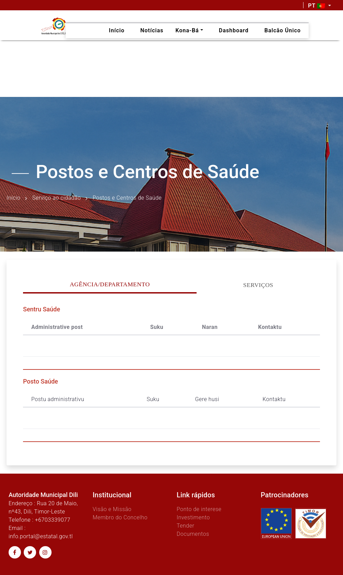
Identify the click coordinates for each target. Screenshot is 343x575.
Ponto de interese (199, 509)
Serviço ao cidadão (56, 198)
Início (13, 198)
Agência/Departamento (110, 284)
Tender (185, 525)
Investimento (193, 517)
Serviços (258, 284)
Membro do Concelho (119, 517)
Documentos (193, 534)
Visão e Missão (111, 509)
